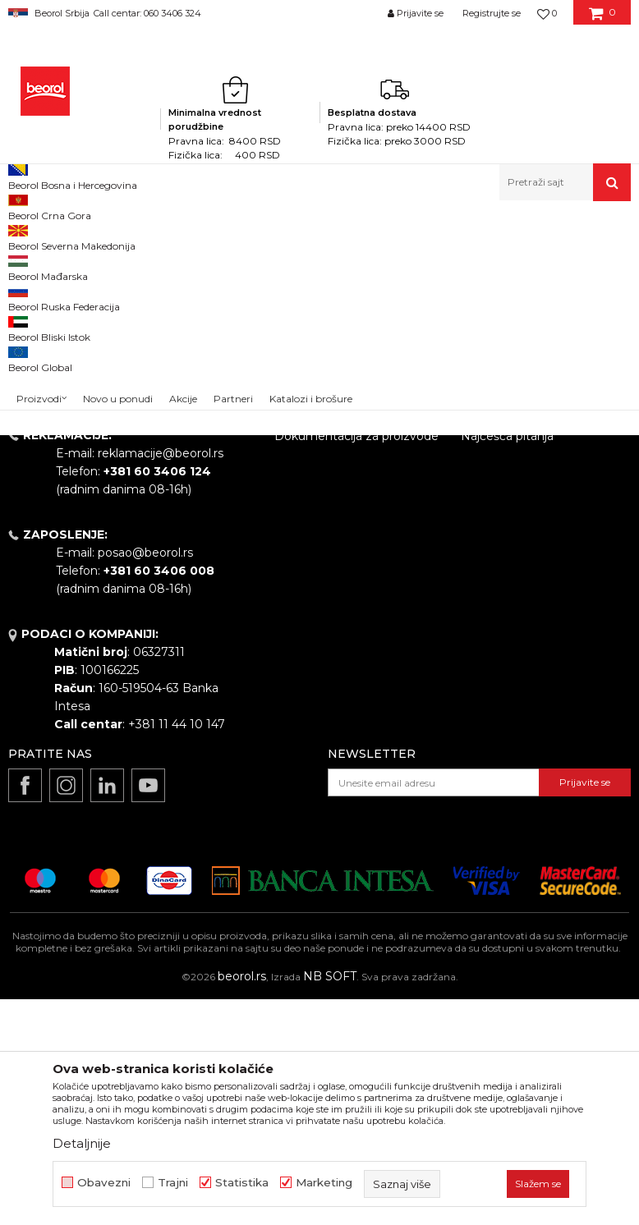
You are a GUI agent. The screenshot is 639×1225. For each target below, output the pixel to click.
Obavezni (104, 1183)
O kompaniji (308, 505)
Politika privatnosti (513, 551)
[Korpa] (602, 19)
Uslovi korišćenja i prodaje (533, 505)
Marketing (324, 1183)
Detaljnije (82, 1143)
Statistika (242, 1183)
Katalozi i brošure (323, 638)
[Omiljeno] (547, 13)
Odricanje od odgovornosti (537, 528)
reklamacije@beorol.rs (160, 679)
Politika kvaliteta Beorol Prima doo (341, 537)
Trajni (173, 1183)
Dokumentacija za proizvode (356, 661)
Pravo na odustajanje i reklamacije (523, 629)
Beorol (23, 236)
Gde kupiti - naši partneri (343, 615)
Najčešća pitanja (507, 661)
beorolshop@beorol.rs (160, 579)
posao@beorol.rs (145, 778)
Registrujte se (491, 13)
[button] (565, 182)
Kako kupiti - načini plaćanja (539, 574)
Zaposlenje (305, 592)
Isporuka (485, 597)
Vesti (288, 569)
